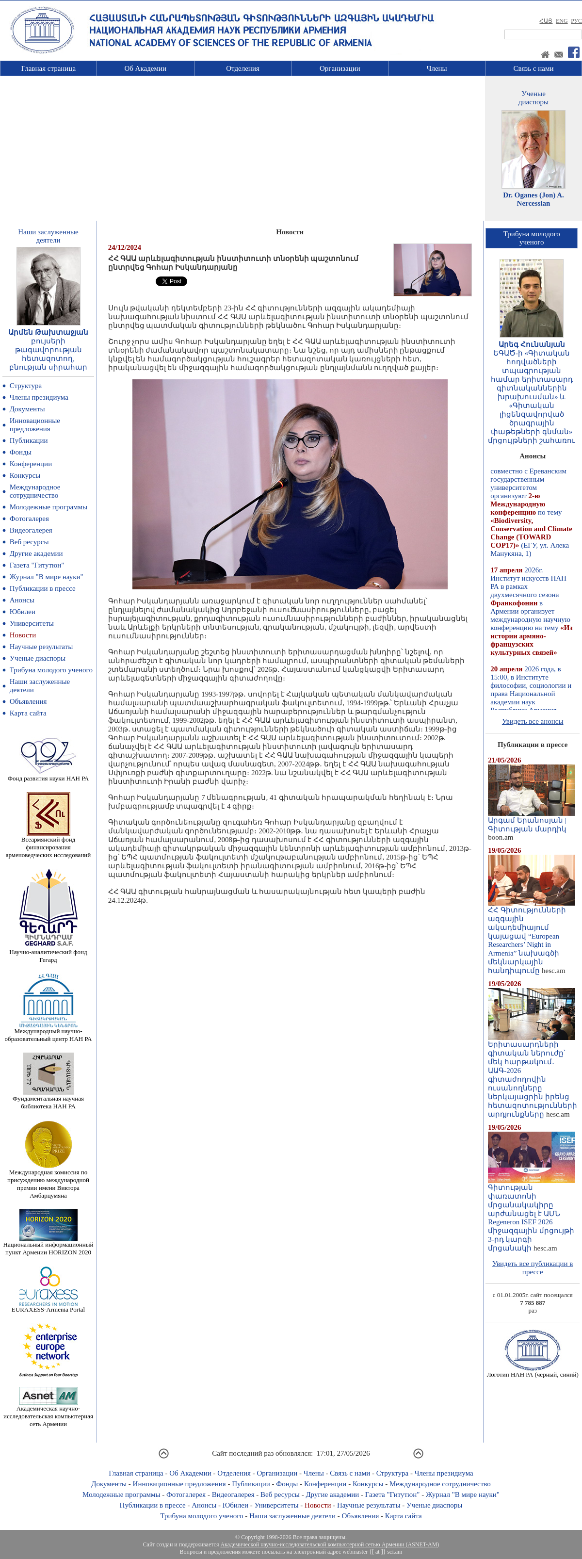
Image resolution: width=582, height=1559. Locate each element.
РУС (576, 20)
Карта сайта (28, 713)
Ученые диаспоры (37, 658)
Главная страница (48, 68)
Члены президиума (39, 397)
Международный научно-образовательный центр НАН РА (48, 1032)
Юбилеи (22, 612)
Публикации (29, 440)
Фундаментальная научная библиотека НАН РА (48, 1099)
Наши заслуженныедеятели (48, 236)
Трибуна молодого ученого (51, 670)
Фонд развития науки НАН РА (48, 775)
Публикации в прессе (43, 588)
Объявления (28, 701)
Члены (437, 68)
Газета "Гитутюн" (37, 565)
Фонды (21, 452)
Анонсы (22, 600)
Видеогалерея (31, 530)
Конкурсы (25, 475)
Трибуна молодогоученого (531, 238)
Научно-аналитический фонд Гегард (48, 952)
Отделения (242, 68)
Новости (23, 635)
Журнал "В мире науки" (46, 577)
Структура (26, 386)
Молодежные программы (48, 507)
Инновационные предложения (35, 425)
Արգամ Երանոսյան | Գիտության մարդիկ (531, 821)
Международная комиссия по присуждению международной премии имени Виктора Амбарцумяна (48, 1181)
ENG (562, 20)
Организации (340, 68)
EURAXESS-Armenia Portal (48, 1306)
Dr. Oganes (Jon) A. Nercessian (533, 199)
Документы (27, 409)
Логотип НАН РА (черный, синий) (533, 1371)
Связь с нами (534, 68)
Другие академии (36, 553)
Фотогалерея (29, 518)
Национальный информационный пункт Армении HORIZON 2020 (48, 1245)
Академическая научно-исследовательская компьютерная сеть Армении (48, 1413)
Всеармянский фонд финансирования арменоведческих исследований (48, 844)
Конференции (31, 464)
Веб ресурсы (29, 542)
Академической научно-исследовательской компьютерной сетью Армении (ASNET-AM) (329, 1544)
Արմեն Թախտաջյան (48, 332)
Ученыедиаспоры (533, 98)
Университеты (32, 623)
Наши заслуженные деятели (292, 1516)
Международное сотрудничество (35, 491)
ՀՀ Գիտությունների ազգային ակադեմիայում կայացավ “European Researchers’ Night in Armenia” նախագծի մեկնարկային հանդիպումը (531, 936)
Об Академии (145, 68)
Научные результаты (41, 646)
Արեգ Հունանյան (532, 344)
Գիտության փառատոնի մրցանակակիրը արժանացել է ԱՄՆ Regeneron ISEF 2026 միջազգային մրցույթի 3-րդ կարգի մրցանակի (531, 1214)
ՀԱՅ (545, 20)
